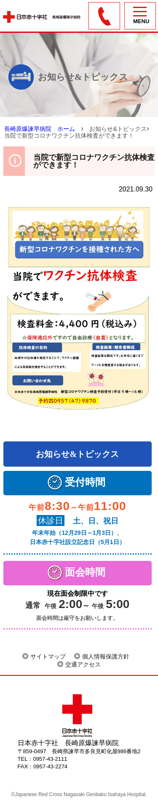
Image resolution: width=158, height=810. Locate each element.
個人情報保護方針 (105, 656)
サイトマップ (48, 656)
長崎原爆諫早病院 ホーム (39, 128)
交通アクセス (83, 664)
